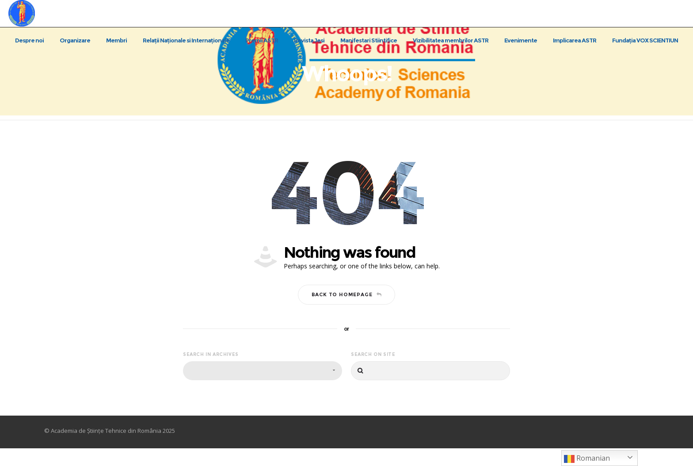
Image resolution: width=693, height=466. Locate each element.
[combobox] (262, 388)
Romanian (587, 458)
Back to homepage (347, 312)
